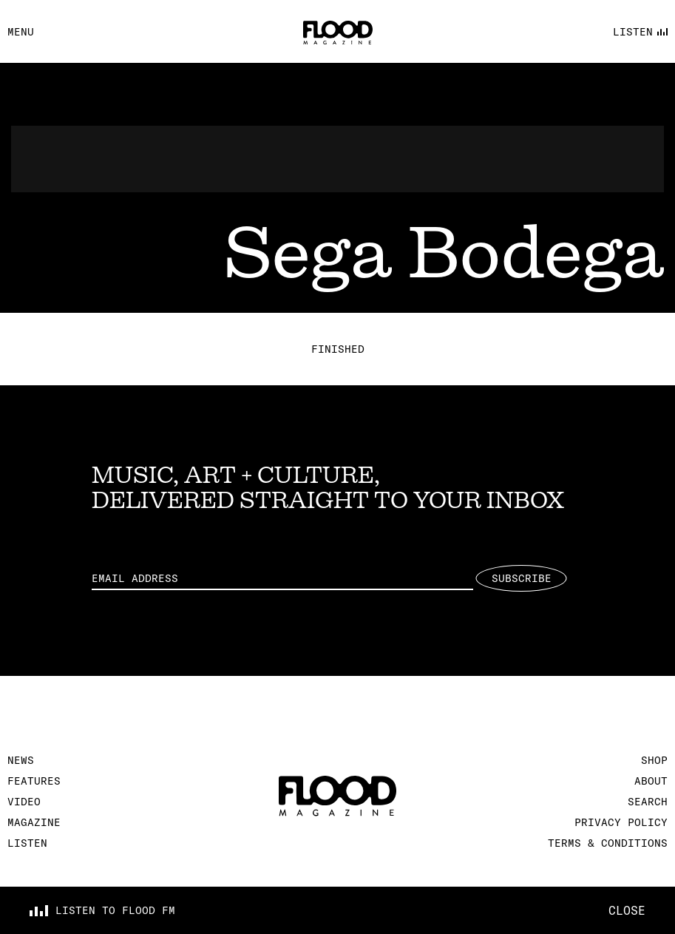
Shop (654, 760)
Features (34, 781)
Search (648, 801)
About (651, 781)
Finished (337, 349)
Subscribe (521, 578)
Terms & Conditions (608, 843)
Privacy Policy (621, 822)
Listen (27, 843)
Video (24, 801)
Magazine (34, 822)
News (20, 760)
